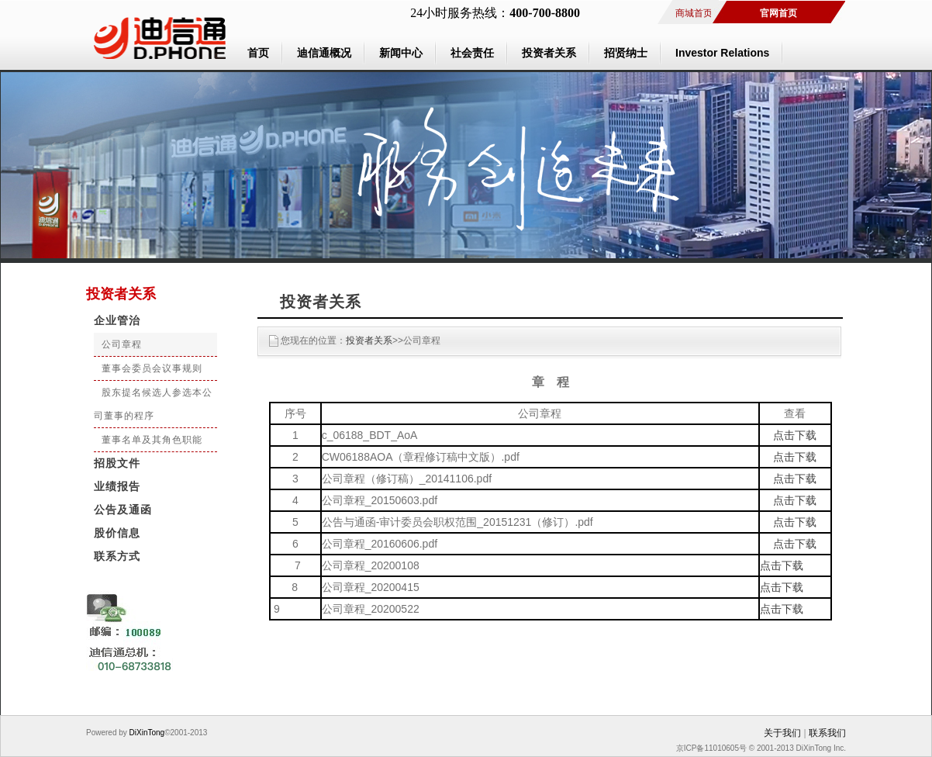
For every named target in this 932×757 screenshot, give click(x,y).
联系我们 (827, 733)
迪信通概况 (324, 53)
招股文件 (117, 463)
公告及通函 (123, 510)
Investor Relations (722, 53)
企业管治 (117, 321)
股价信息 (117, 533)
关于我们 (782, 733)
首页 (258, 53)
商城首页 (694, 13)
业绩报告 (117, 487)
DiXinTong (145, 732)
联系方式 (117, 556)
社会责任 (472, 53)
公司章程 (122, 344)
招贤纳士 (625, 53)
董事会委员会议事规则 (152, 368)
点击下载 (794, 435)
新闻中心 (401, 53)
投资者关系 (549, 53)
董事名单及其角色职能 (152, 439)
